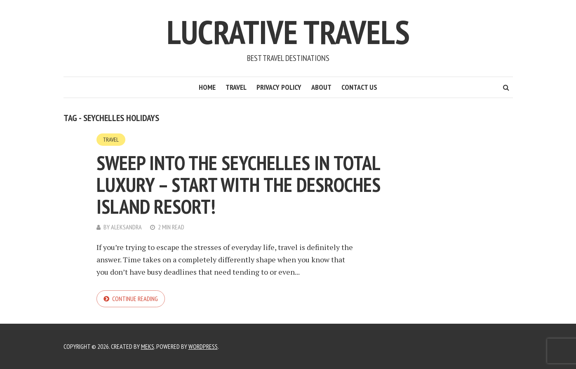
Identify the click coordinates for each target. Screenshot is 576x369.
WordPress (203, 346)
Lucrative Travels (288, 32)
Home (207, 87)
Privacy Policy (278, 87)
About (321, 87)
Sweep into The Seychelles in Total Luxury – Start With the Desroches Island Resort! (238, 184)
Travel (236, 87)
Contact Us (359, 87)
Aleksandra (126, 227)
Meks (147, 346)
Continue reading (135, 298)
